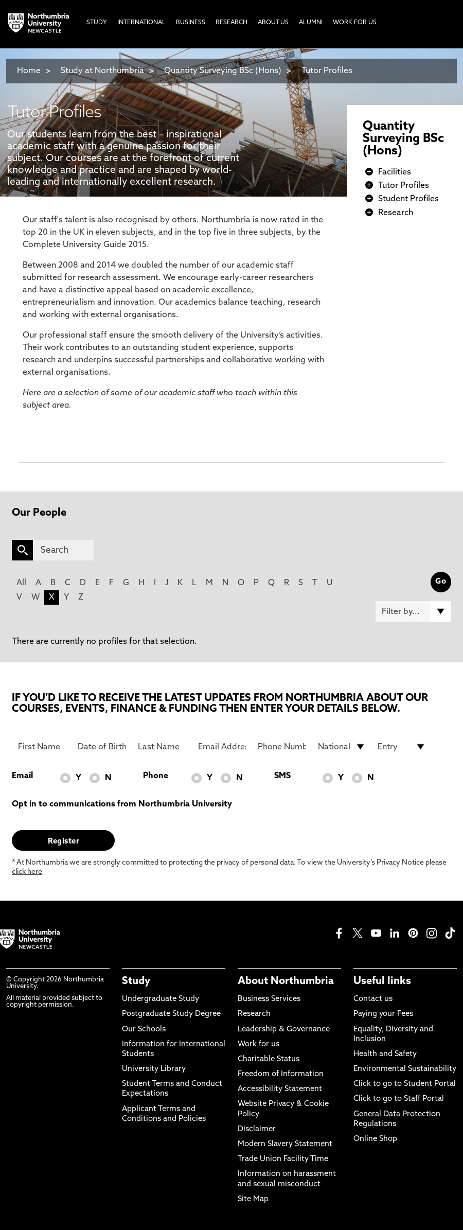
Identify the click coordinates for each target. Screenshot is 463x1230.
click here (27, 872)
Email (22, 776)
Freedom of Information (281, 1074)
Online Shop (375, 1139)
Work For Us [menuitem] (355, 23)
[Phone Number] (282, 746)
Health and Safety (385, 1054)
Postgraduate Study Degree (171, 1014)
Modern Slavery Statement (285, 1144)
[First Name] (42, 746)
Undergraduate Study (160, 999)
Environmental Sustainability (404, 1069)
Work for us (258, 1044)
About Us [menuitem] (273, 23)
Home (29, 71)
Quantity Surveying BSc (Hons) (222, 71)
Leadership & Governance (284, 1029)
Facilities (394, 172)
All (21, 583)
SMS (282, 776)
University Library (154, 1069)
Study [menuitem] (96, 23)
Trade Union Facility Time (283, 1159)
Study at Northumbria (102, 71)
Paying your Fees (383, 1014)
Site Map (253, 1199)
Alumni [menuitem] (311, 23)
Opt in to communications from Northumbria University (122, 804)
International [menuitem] (141, 23)
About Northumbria (286, 981)
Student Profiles (408, 199)
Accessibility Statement (280, 1089)
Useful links (382, 981)
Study (136, 981)
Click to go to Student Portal (404, 1084)
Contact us (373, 999)
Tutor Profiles (326, 71)
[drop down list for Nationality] (342, 746)
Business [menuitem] (190, 23)
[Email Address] (222, 746)
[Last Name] (162, 746)
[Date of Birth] (102, 746)
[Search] (63, 550)
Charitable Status (268, 1059)
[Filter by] (413, 611)
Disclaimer (257, 1129)
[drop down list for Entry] (401, 746)
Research (395, 213)
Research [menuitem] (231, 23)
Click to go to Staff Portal (398, 1099)
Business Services (269, 999)
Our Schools (144, 1029)
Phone (155, 776)
